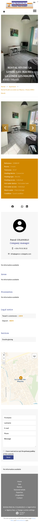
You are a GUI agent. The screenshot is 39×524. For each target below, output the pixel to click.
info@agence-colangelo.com (21, 254)
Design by (20, 513)
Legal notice (31, 507)
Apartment (12, 86)
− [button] (4, 358)
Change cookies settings (26, 510)
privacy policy (29, 451)
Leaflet (35, 403)
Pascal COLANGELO (19, 240)
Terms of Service (20, 520)
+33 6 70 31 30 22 (20, 248)
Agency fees (10, 510)
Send (8, 457)
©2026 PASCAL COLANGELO (14, 507)
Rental (3, 86)
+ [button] (4, 355)
